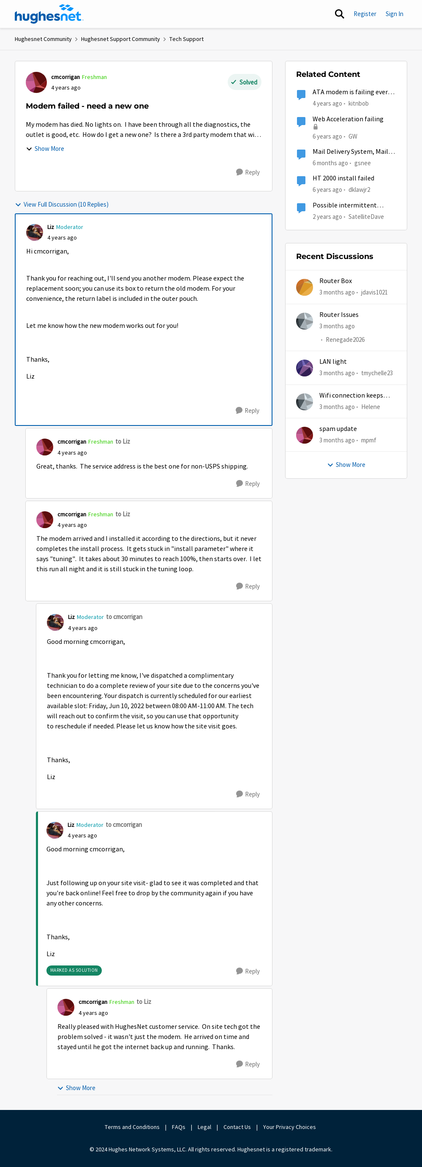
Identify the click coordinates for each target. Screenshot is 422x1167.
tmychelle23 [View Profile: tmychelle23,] (377, 373)
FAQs (178, 1127)
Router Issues (339, 315)
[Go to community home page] (49, 14)
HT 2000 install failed (343, 178)
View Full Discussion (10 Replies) (62, 204)
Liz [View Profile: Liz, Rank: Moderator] (50, 227)
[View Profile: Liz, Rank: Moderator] (34, 232)
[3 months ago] (337, 292)
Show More (45, 149)
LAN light (333, 361)
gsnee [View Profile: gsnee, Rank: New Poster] (362, 163)
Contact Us (237, 1127)
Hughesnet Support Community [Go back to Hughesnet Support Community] (120, 39)
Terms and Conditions (132, 1127)
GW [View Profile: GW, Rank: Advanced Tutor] (352, 136)
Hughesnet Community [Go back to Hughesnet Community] (43, 39)
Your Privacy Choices (290, 1127)
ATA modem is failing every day (352, 92)
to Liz (122, 441)
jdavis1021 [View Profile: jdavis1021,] (374, 292)
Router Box (335, 281)
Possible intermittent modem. (345, 205)
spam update (338, 429)
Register (365, 14)
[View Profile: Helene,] (304, 401)
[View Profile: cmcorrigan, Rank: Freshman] (36, 82)
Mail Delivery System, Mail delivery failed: (350, 151)
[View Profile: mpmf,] (304, 435)
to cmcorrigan (124, 617)
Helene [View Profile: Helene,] (370, 406)
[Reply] (247, 172)
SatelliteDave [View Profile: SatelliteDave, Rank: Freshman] (366, 216)
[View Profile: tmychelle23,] (304, 368)
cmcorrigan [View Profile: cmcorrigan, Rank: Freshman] (65, 77)
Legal (204, 1127)
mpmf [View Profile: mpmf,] (368, 440)
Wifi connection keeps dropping (351, 395)
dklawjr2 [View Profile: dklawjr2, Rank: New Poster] (359, 189)
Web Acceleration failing (348, 119)
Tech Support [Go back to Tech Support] (186, 39)
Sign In (394, 14)
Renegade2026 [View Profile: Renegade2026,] (345, 339)
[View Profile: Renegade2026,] (304, 321)
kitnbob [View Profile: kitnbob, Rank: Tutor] (358, 103)
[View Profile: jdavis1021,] (304, 287)
